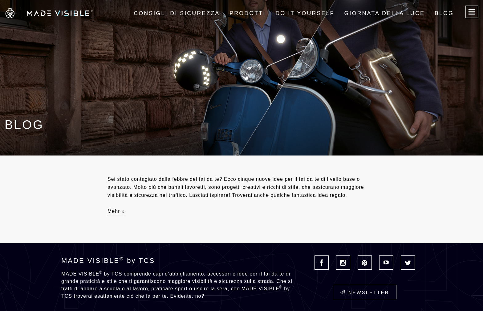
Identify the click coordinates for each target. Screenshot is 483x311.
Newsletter (364, 292)
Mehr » (116, 211)
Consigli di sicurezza (177, 13)
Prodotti (247, 13)
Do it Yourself (304, 13)
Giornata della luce (384, 13)
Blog (444, 13)
